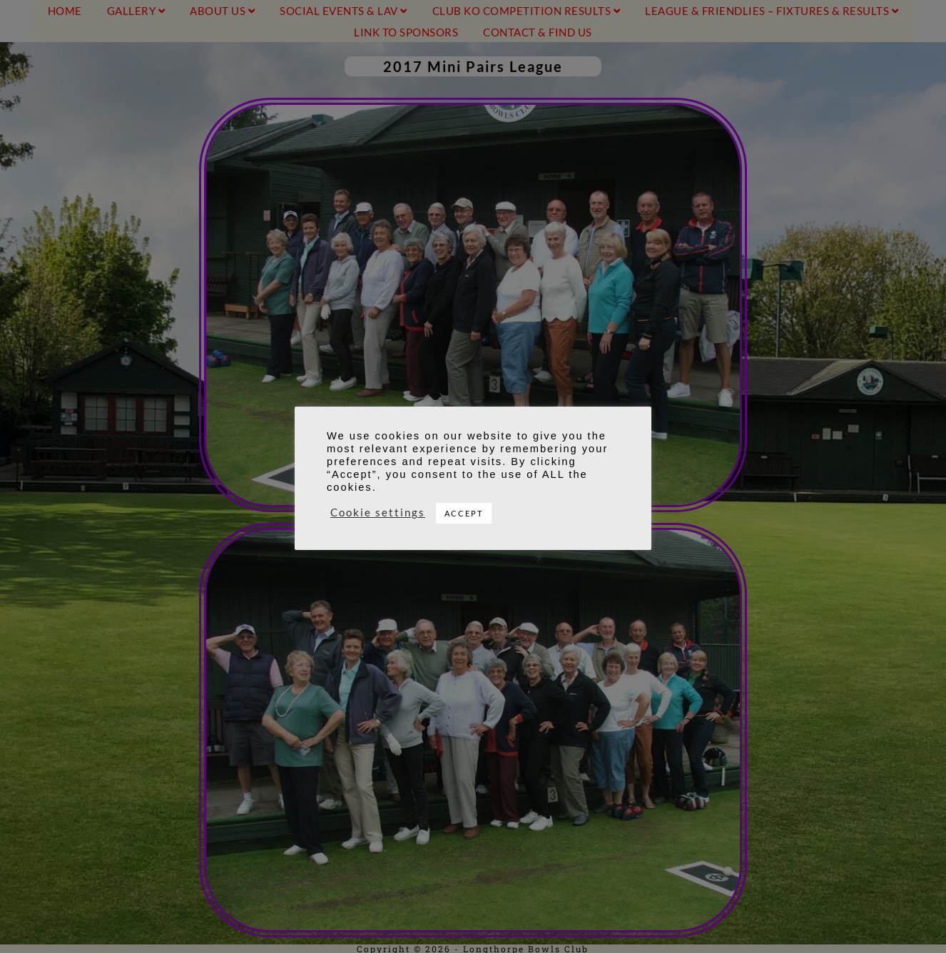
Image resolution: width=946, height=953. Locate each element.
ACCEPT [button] (463, 513)
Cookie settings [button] (377, 512)
